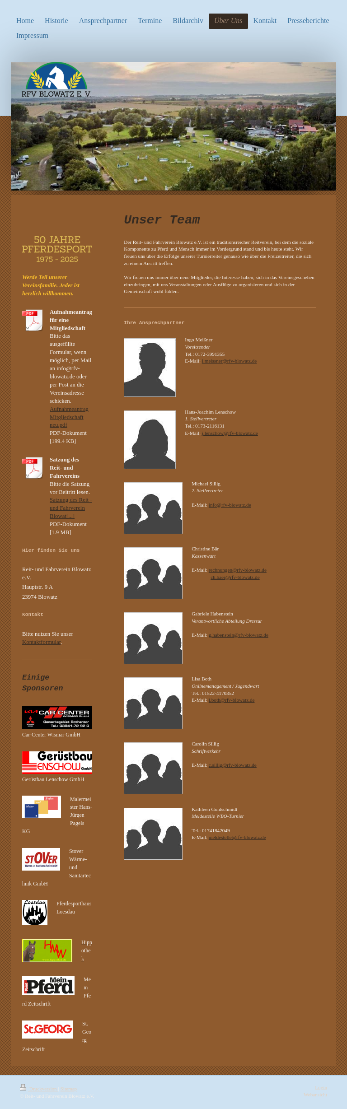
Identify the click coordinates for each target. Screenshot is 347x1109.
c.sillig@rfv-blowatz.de (233, 765)
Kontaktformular (41, 642)
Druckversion (39, 1088)
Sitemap (69, 1088)
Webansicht (315, 1094)
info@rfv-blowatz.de (230, 505)
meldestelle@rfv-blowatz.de (237, 837)
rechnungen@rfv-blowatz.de (238, 570)
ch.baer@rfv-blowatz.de (235, 577)
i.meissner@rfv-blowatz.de (229, 360)
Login (321, 1087)
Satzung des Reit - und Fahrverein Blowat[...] (71, 508)
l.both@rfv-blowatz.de (232, 700)
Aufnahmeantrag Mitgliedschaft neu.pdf (69, 417)
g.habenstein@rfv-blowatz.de (238, 635)
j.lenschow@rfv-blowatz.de (230, 433)
